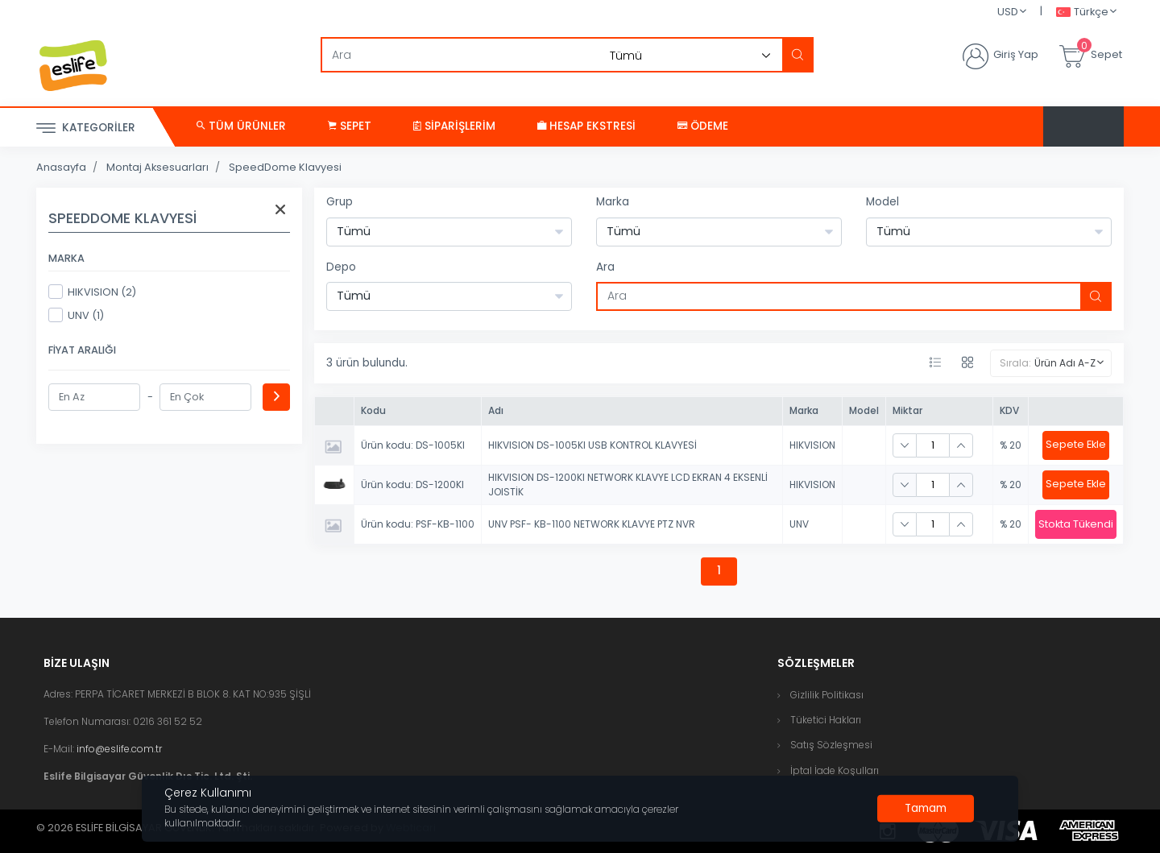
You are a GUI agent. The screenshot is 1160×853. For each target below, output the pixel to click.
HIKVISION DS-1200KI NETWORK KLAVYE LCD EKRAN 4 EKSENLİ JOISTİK (628, 484)
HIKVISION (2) (92, 291)
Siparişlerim (454, 126)
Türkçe (1082, 12)
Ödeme (702, 126)
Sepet (349, 126)
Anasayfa (61, 167)
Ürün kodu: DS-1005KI (413, 445)
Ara (605, 267)
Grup (339, 201)
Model (882, 201)
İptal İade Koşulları (834, 770)
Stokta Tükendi (1075, 524)
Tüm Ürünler (241, 126)
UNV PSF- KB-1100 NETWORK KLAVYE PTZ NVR (591, 524)
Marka (612, 201)
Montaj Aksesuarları (157, 167)
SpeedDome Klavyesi (285, 167)
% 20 (1010, 445)
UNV (799, 524)
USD (1007, 12)
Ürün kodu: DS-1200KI (412, 484)
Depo (341, 267)
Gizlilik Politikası (827, 695)
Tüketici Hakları (825, 720)
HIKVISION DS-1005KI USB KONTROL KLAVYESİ (592, 445)
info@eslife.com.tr (119, 749)
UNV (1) (76, 315)
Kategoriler (85, 128)
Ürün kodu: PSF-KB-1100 (417, 524)
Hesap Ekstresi (586, 126)
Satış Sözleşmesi (831, 745)
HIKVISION (812, 445)
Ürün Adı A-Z (1065, 363)
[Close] (925, 808)
